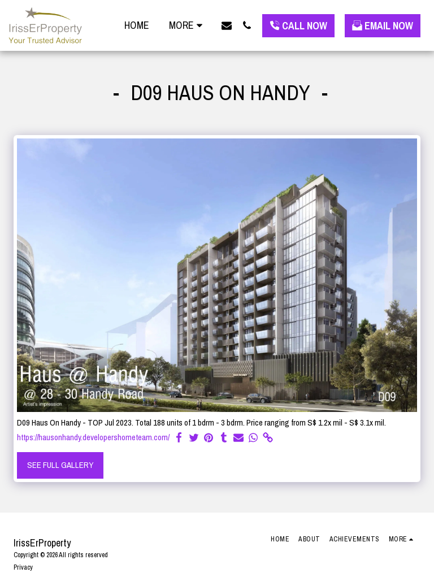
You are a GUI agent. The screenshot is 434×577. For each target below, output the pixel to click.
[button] (226, 25)
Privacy (23, 567)
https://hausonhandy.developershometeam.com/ (93, 437)
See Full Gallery (60, 465)
